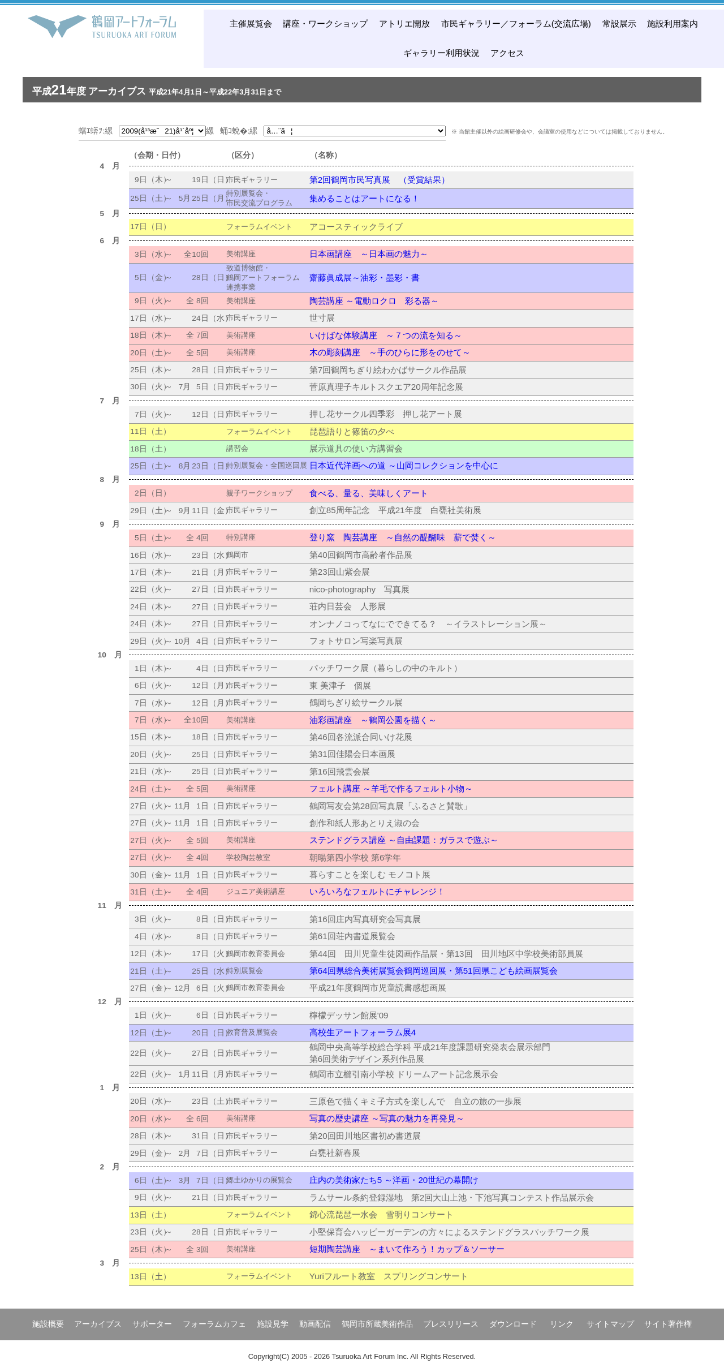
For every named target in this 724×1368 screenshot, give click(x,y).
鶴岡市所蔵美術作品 (377, 1323)
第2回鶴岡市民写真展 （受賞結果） (379, 179)
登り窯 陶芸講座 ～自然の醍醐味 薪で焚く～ (402, 537)
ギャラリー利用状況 (441, 53)
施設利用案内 (672, 23)
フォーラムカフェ (214, 1323)
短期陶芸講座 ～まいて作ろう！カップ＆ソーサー (407, 1249)
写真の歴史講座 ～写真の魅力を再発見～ (386, 1118)
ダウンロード (513, 1323)
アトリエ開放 (404, 23)
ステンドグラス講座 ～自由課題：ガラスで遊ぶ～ (403, 840)
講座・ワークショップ (325, 23)
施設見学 (272, 1323)
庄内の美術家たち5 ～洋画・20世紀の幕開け (394, 1180)
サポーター (152, 1323)
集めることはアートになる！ (364, 198)
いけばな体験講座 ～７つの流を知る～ (385, 335)
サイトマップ (610, 1323)
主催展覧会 (251, 23)
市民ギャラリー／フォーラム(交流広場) (516, 23)
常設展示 (619, 23)
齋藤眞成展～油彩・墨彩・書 (364, 277)
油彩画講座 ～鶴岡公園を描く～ (373, 720)
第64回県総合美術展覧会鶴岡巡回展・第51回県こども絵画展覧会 (433, 970)
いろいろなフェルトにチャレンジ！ (377, 891)
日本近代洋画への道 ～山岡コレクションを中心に (403, 465)
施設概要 (48, 1323)
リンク (562, 1323)
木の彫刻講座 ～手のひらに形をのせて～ (390, 352)
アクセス (507, 53)
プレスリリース (451, 1323)
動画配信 (315, 1323)
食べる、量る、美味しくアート (368, 493)
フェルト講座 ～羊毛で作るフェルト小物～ (391, 788)
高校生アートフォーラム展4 (362, 1032)
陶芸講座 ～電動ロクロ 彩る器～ (374, 301)
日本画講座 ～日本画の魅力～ (368, 254)
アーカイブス (98, 1323)
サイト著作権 (668, 1323)
